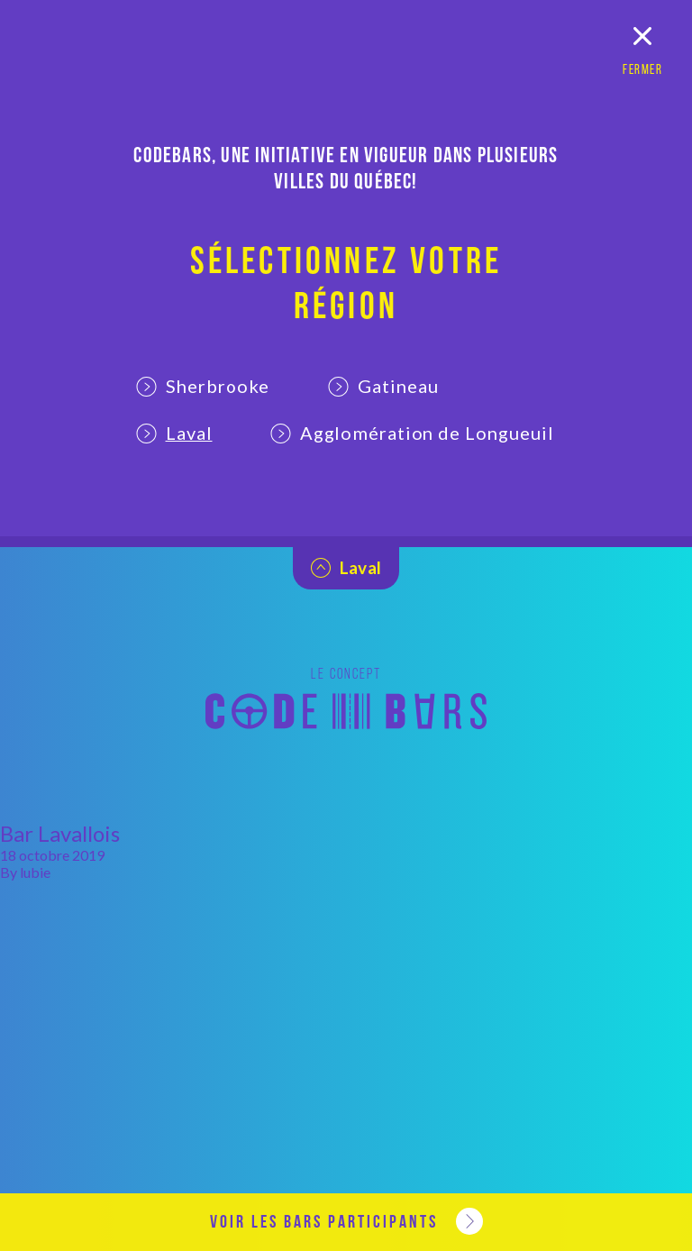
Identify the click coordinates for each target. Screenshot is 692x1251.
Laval (174, 432)
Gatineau (383, 386)
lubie (35, 872)
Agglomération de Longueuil (412, 432)
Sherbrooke (203, 386)
